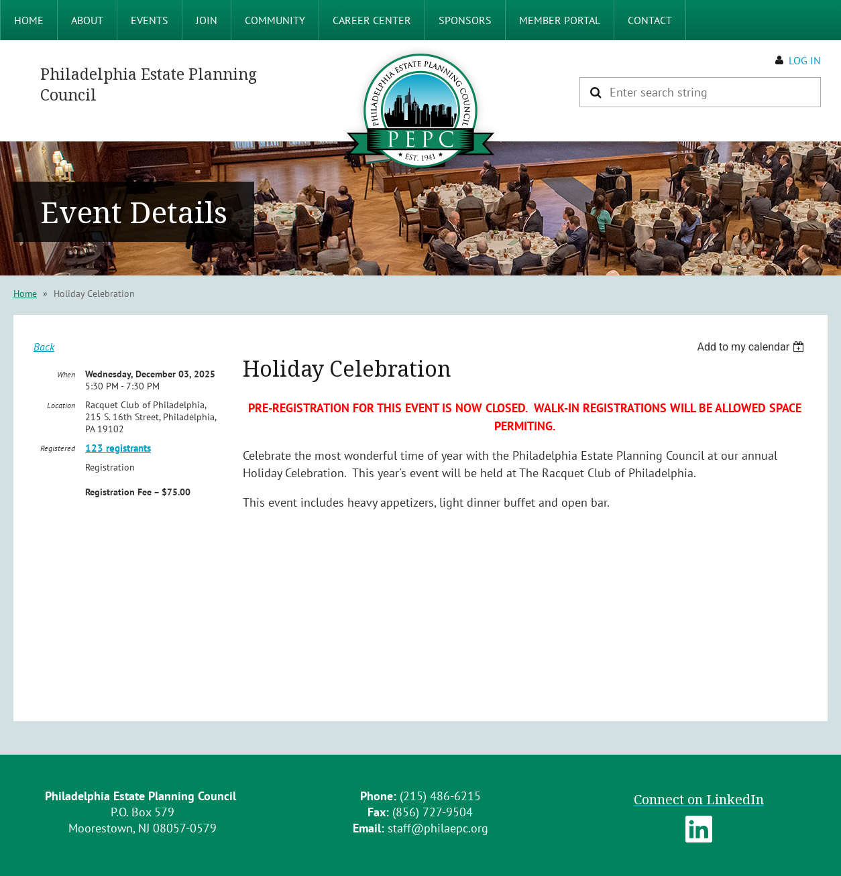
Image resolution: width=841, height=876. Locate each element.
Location (61, 405)
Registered (57, 448)
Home (25, 294)
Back (44, 346)
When (66, 374)
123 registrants (118, 448)
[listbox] (752, 346)
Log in (805, 60)
